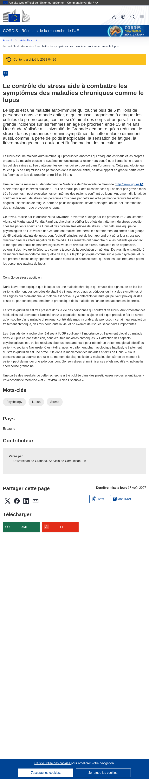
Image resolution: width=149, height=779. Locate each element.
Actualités (26, 40)
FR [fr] (5, 73)
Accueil (7, 40)
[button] (123, 16)
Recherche (132, 16)
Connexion (114, 16)
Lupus (36, 401)
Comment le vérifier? (82, 2)
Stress (54, 401)
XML (24, 527)
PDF (63, 527)
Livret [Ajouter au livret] (98, 498)
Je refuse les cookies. (103, 772)
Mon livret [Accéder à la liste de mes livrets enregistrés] (122, 499)
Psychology (14, 401)
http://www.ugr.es (128, 184)
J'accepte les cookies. (46, 772)
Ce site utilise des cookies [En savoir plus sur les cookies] (52, 763)
